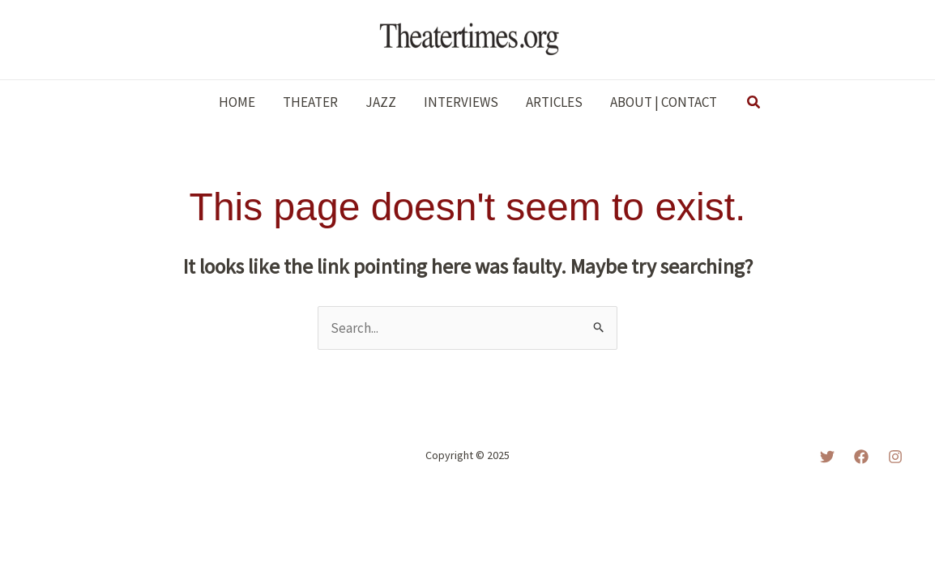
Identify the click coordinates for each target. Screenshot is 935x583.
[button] (754, 102)
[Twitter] (827, 456)
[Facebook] (861, 456)
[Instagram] (895, 456)
